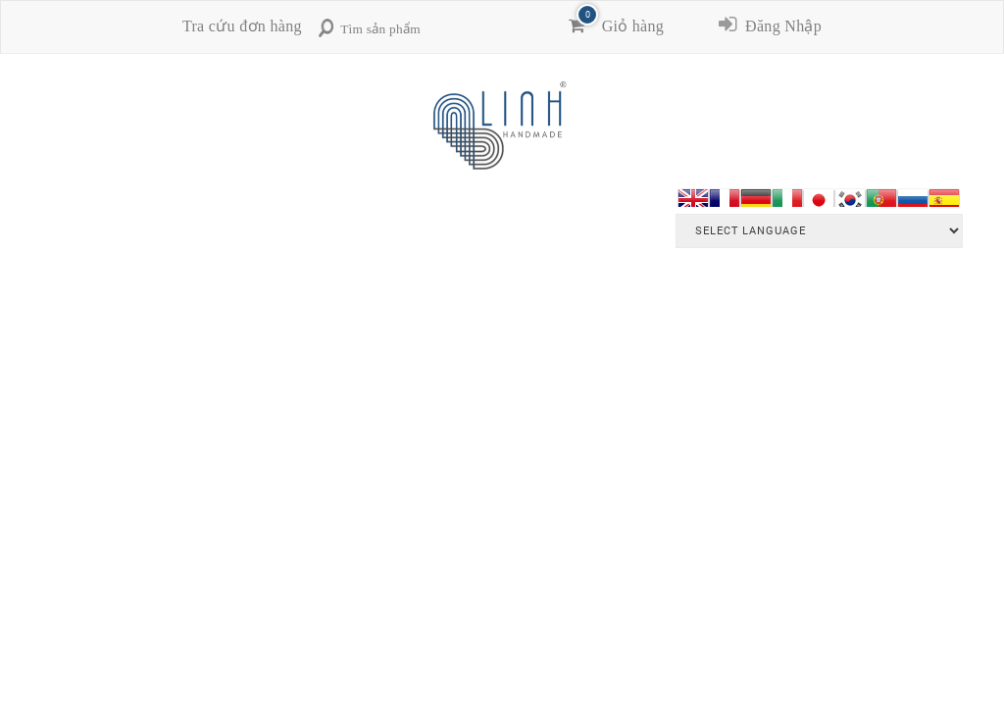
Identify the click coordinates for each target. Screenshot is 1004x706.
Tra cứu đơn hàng (242, 26)
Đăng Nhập (779, 26)
